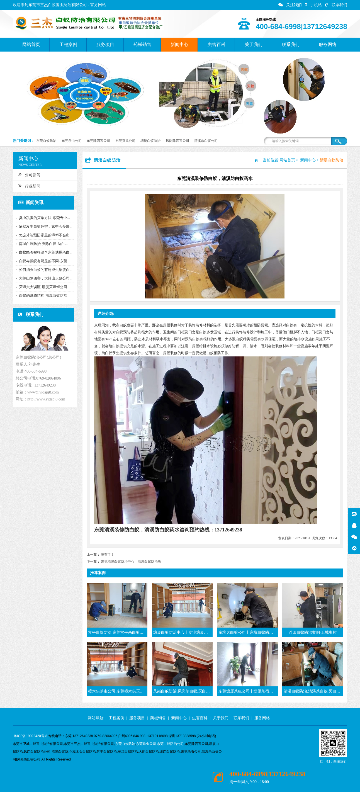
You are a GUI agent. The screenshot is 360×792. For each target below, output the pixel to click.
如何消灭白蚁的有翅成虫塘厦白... (44, 270)
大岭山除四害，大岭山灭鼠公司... (44, 278)
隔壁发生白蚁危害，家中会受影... (44, 226)
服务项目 (105, 44)
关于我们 (253, 44)
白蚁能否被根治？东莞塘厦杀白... (44, 252)
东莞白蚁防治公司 (170, 744)
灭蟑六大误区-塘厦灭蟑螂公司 (42, 287)
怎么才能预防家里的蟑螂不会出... (44, 235)
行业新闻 (28, 185)
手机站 (313, 5)
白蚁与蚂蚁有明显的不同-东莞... (43, 261)
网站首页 (31, 44)
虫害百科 (216, 44)
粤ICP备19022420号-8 (30, 736)
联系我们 (336, 5)
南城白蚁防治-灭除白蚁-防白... (42, 244)
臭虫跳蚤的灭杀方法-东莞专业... (43, 218)
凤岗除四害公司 (177, 141)
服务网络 (328, 44)
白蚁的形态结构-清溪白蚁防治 (42, 295)
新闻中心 (179, 44)
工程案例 (68, 44)
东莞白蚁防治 (46, 141)
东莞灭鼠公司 (125, 141)
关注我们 (290, 5)
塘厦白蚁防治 (150, 141)
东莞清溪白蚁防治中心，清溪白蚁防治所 (131, 561)
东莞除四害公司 (98, 141)
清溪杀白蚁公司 (206, 141)
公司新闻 (28, 174)
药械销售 (142, 44)
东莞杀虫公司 (72, 141)
